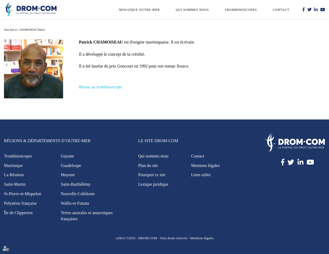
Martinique (13, 165)
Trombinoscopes (241, 10)
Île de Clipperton (18, 212)
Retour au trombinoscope (100, 87)
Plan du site (148, 165)
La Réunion (14, 174)
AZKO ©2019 (125, 238)
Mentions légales (205, 165)
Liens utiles (201, 174)
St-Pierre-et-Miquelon (22, 193)
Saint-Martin (15, 184)
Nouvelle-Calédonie (78, 193)
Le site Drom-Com (158, 140)
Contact (281, 10)
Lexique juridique (153, 184)
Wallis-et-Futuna (75, 203)
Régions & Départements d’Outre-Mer (47, 140)
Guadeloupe (71, 165)
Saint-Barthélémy (76, 184)
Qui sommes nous (192, 10)
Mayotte (68, 174)
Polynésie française (20, 203)
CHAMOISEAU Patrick (32, 29)
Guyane (67, 156)
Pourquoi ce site (152, 174)
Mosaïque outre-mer (139, 10)
